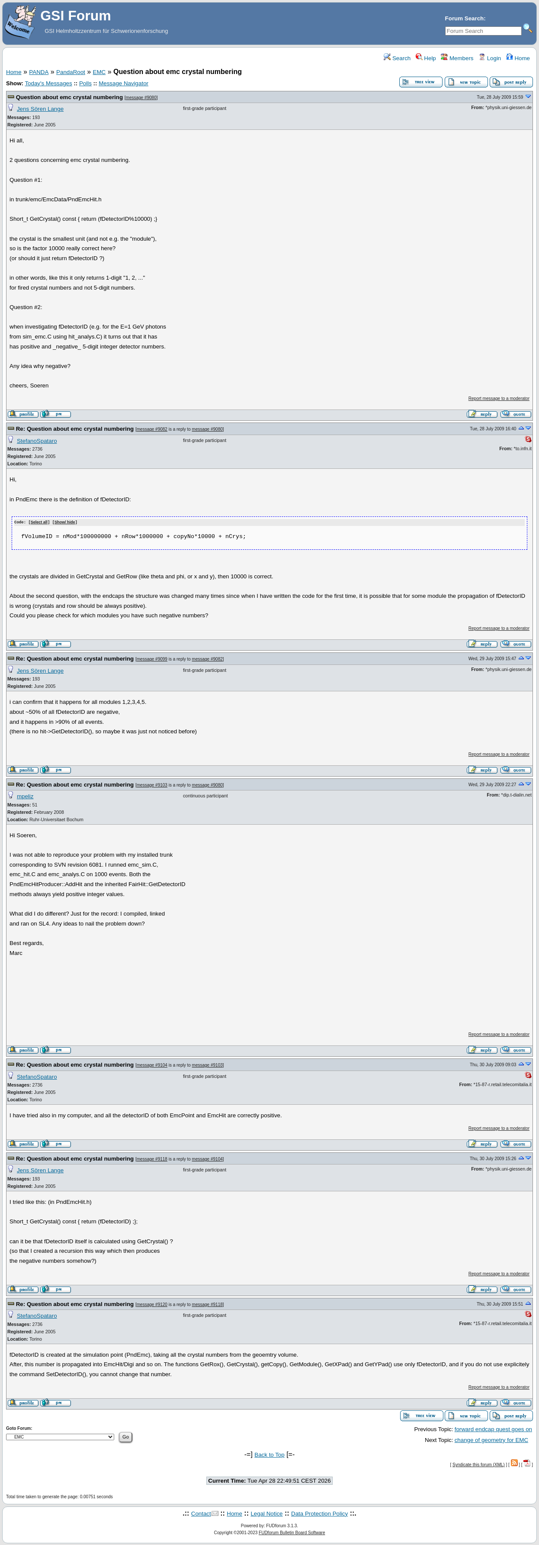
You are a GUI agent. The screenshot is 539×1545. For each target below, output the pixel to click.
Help (426, 58)
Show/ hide (65, 522)
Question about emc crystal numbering (69, 97)
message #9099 (152, 659)
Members (457, 58)
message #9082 (152, 429)
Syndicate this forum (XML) (478, 1464)
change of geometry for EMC (491, 1439)
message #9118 (152, 1158)
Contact (201, 1513)
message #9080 (141, 97)
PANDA (38, 72)
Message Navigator (123, 83)
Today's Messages (48, 83)
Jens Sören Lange (40, 109)
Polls (85, 83)
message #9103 (152, 784)
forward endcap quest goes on (493, 1429)
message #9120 (152, 1304)
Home (518, 58)
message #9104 (152, 1064)
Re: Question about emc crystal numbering (75, 429)
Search (397, 58)
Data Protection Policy (319, 1513)
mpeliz (25, 796)
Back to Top (269, 1454)
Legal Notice (266, 1513)
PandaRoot (70, 72)
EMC (99, 72)
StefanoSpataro (37, 441)
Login (489, 58)
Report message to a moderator (498, 398)
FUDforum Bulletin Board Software (292, 1532)
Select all (39, 522)
